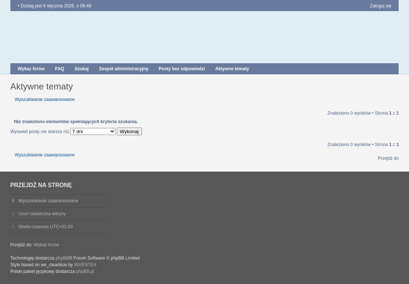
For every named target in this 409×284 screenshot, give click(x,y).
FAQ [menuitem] (59, 68)
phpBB (62, 258)
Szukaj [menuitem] (81, 68)
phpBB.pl (85, 271)
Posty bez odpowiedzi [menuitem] (182, 68)
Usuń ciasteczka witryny (42, 213)
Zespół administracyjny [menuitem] (123, 68)
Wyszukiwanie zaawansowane (45, 99)
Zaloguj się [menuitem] (380, 6)
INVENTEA (85, 264)
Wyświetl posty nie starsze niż (63, 131)
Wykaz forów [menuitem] (31, 68)
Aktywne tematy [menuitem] (232, 68)
